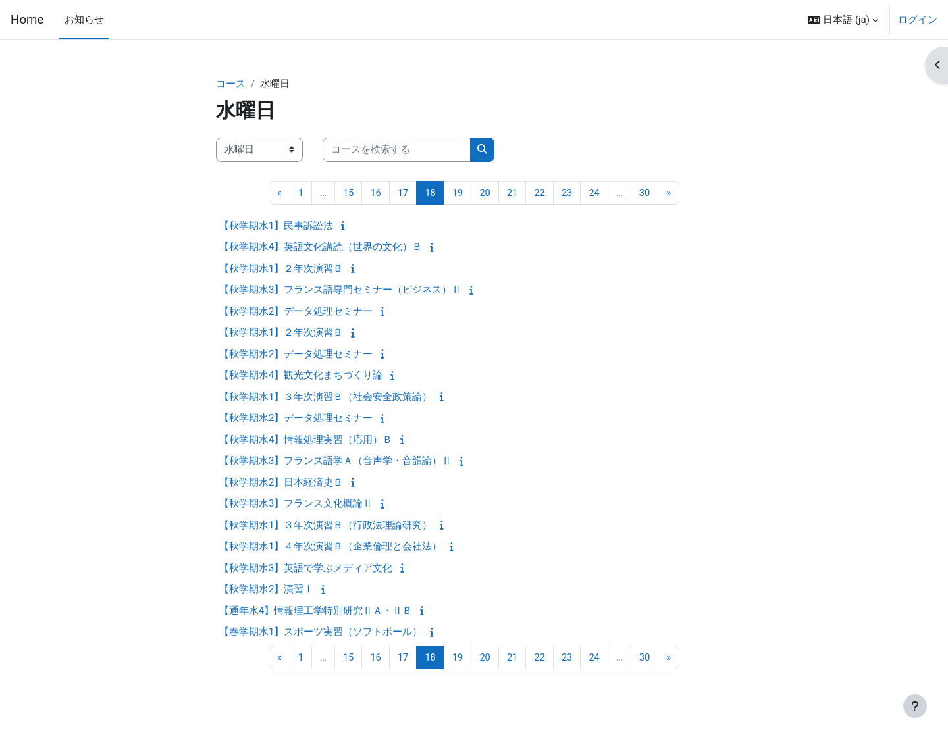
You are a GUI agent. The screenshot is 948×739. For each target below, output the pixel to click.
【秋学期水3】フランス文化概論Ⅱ (296, 504)
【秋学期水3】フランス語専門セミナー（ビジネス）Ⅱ (340, 290)
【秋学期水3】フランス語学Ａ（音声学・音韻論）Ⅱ (335, 461)
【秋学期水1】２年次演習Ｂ (281, 269)
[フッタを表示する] (915, 706)
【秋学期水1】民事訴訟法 (276, 226)
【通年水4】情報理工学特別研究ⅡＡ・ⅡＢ (315, 611)
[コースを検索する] (397, 150)
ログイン (917, 20)
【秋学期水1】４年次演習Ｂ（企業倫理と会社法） (330, 547)
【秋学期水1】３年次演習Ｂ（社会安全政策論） (325, 397)
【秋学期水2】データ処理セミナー (296, 312)
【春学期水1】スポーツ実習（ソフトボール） (320, 632)
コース (231, 83)
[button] (843, 19)
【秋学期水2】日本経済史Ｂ (281, 483)
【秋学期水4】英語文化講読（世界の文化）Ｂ (320, 247)
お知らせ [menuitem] (84, 20)
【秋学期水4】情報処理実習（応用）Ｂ (305, 440)
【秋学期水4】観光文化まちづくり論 (300, 376)
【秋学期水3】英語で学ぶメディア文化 (305, 568)
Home (27, 20)
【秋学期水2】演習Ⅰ (266, 590)
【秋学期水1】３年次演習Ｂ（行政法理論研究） (325, 526)
